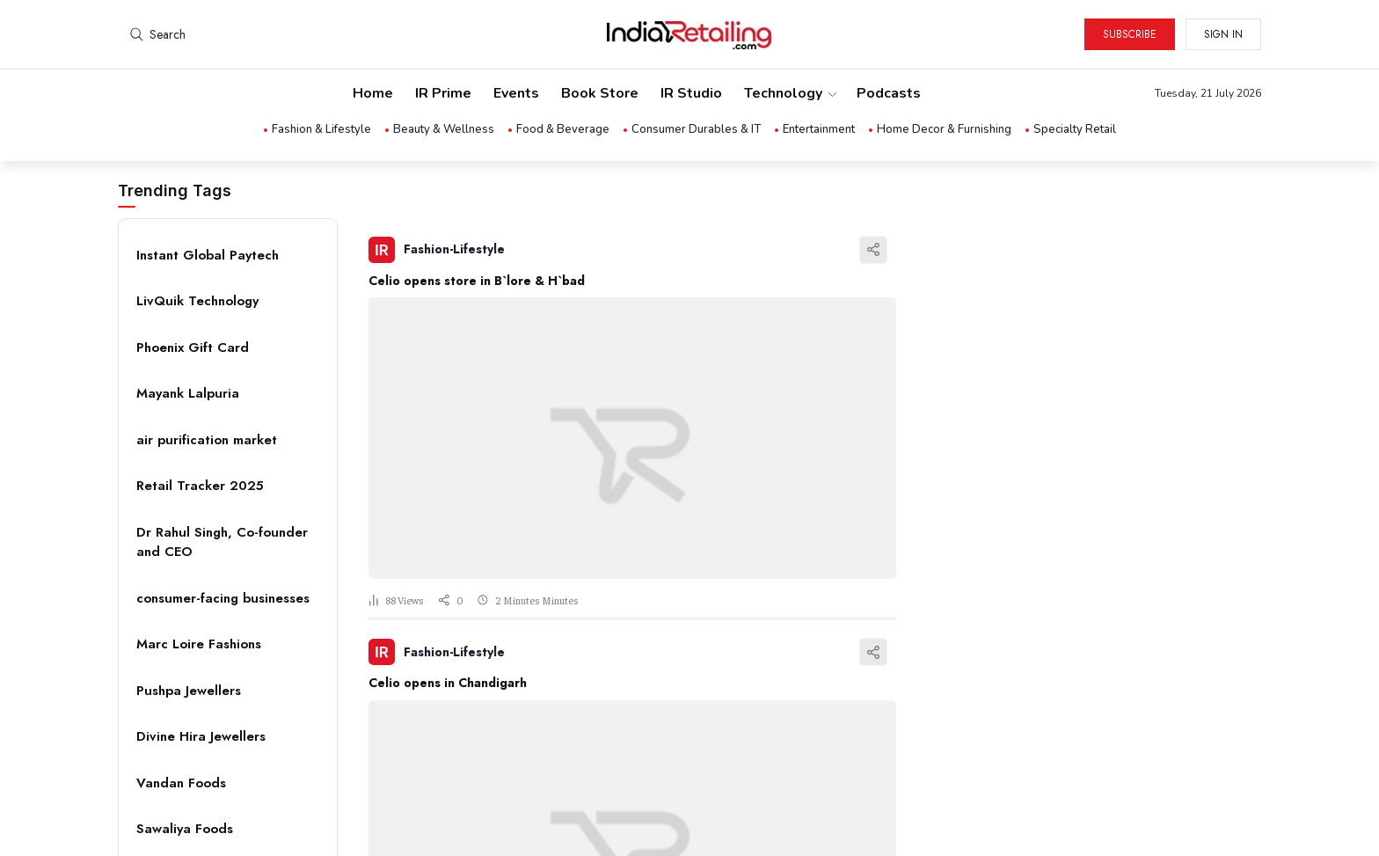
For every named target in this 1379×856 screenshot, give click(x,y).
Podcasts (889, 93)
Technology (789, 93)
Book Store (599, 93)
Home (373, 93)
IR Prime (443, 93)
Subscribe (1129, 34)
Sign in (1223, 34)
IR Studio (691, 93)
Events (516, 93)
